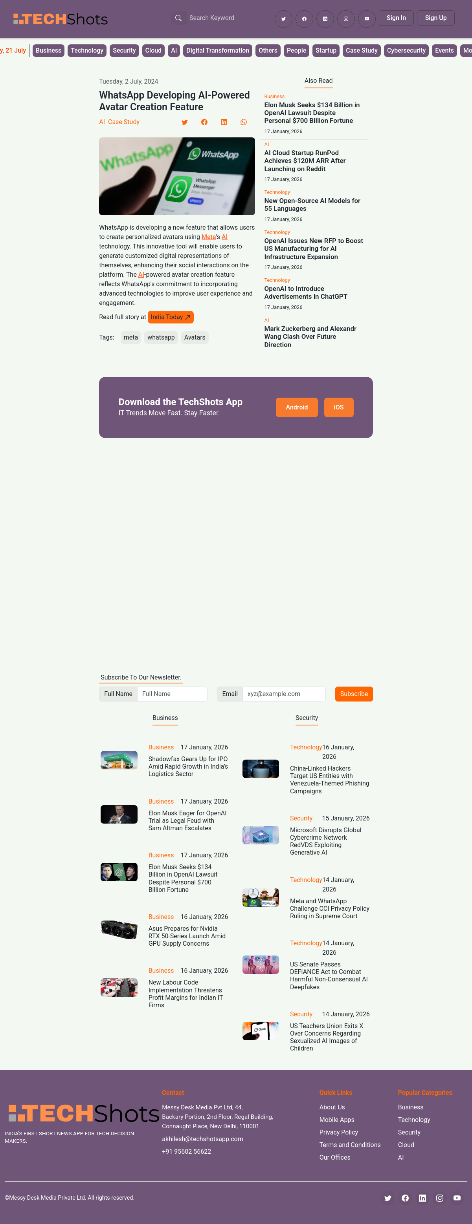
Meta (209, 237)
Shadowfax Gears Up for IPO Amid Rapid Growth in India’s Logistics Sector (188, 766)
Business (48, 50)
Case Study (362, 50)
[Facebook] (204, 122)
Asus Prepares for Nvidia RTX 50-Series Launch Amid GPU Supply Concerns (187, 936)
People (296, 50)
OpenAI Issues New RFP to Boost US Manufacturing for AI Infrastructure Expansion (313, 249)
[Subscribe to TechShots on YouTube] (367, 19)
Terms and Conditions (350, 1145)
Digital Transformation (217, 50)
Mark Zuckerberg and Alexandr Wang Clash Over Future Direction (310, 337)
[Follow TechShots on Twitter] (283, 19)
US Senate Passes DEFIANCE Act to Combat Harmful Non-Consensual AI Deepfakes (329, 976)
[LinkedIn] (224, 122)
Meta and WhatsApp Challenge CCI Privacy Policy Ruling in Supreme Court (329, 908)
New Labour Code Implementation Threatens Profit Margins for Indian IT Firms (186, 994)
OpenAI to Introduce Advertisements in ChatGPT (306, 292)
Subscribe (354, 694)
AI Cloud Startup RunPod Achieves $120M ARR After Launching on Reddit (305, 161)
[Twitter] (184, 122)
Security (124, 50)
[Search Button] (178, 18)
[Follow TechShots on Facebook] (304, 19)
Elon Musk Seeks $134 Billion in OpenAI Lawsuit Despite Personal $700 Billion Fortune (312, 113)
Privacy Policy (339, 1132)
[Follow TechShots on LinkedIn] (325, 19)
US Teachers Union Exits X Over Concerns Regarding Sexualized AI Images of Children (326, 1037)
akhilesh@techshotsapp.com (202, 1139)
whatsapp (161, 337)
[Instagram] (440, 1198)
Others (268, 50)
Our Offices (335, 1157)
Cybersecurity (406, 50)
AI (174, 50)
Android (297, 407)
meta (131, 337)
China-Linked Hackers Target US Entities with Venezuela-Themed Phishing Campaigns (329, 780)
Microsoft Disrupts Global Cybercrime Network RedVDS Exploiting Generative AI (326, 841)
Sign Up (436, 18)
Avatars (195, 337)
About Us (332, 1107)
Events (444, 50)
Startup (326, 50)
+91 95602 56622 (186, 1151)
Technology (87, 50)
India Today (171, 317)
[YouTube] (457, 1198)
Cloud (153, 50)
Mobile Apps (337, 1120)
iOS (339, 407)
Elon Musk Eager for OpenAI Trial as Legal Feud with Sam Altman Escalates (188, 820)
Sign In (396, 18)
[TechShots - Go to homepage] (60, 19)
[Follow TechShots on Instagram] (346, 19)
